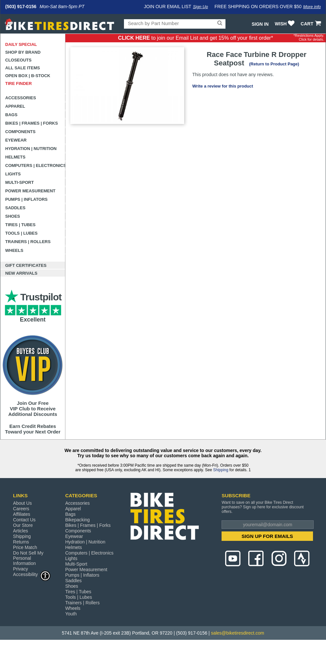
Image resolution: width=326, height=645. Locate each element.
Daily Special (21, 44)
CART (311, 23)
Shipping (220, 470)
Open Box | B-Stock (27, 75)
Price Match (25, 547)
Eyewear (16, 140)
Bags (11, 114)
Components (20, 131)
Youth (70, 613)
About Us (22, 503)
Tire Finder (18, 83)
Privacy (20, 568)
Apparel (15, 106)
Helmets (15, 157)
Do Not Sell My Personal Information (28, 558)
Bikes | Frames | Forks (31, 123)
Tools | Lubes (21, 233)
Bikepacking (77, 519)
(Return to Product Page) (274, 64)
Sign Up (200, 6)
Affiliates (21, 514)
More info (312, 6)
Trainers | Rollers (27, 241)
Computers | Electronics (35, 165)
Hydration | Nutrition (31, 148)
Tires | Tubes (20, 224)
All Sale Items (22, 67)
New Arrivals (21, 273)
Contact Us (24, 519)
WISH (285, 23)
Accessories (20, 97)
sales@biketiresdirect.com (237, 633)
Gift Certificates (26, 265)
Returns (21, 541)
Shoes (12, 216)
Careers (21, 508)
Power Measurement (30, 190)
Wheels (14, 250)
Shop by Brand (23, 52)
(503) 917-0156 (20, 6)
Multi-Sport (19, 182)
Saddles (15, 207)
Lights (13, 174)
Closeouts (18, 60)
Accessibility (32, 574)
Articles (20, 530)
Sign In (259, 24)
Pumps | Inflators (26, 199)
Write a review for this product (222, 86)
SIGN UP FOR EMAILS (267, 536)
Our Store (23, 525)
